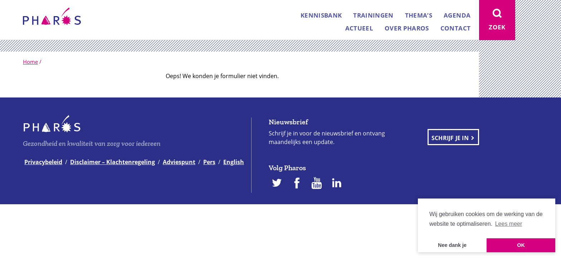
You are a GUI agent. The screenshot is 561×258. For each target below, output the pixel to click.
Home (30, 61)
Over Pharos (407, 28)
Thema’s (418, 15)
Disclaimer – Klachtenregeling (112, 162)
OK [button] (521, 245)
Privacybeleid (43, 162)
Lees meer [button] (508, 224)
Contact (455, 28)
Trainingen (373, 15)
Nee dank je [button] (452, 245)
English (233, 162)
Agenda (457, 15)
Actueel (359, 28)
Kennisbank (321, 15)
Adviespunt (179, 162)
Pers (209, 162)
